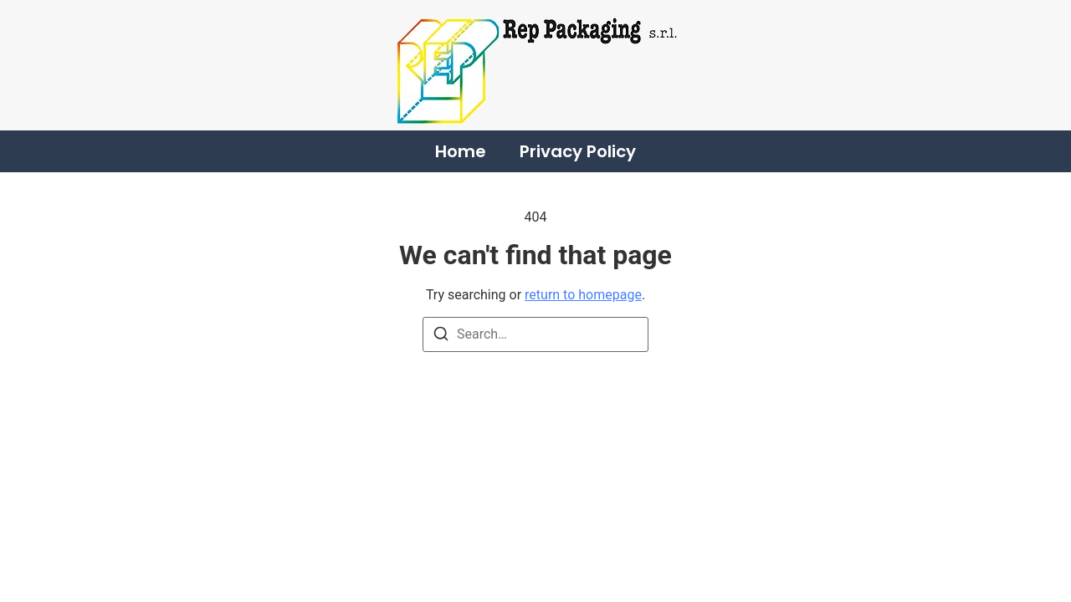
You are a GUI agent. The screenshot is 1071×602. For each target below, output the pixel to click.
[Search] (441, 337)
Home (460, 151)
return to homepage (583, 295)
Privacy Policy (578, 151)
